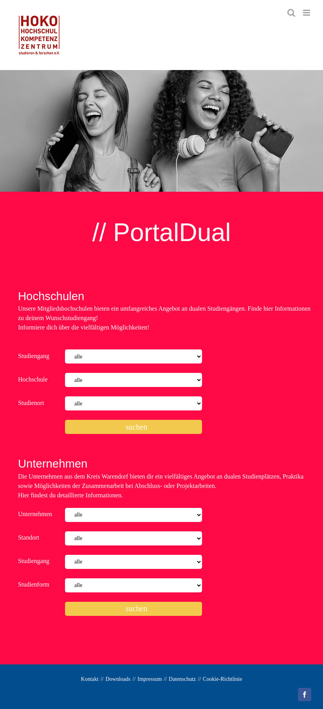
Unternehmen (35, 514)
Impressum (149, 679)
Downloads (118, 679)
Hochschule (33, 379)
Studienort (31, 402)
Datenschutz (182, 679)
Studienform (33, 584)
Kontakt (90, 679)
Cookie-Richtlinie (222, 679)
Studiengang (33, 356)
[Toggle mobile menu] (307, 13)
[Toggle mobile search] (291, 13)
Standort (28, 537)
